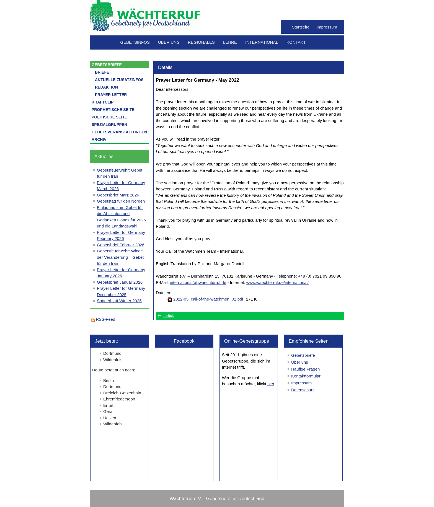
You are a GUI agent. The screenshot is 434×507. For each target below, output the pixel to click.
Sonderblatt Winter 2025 (119, 300)
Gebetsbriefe (107, 65)
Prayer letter (111, 94)
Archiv (99, 139)
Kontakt (296, 42)
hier (270, 383)
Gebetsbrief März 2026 (118, 195)
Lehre (230, 42)
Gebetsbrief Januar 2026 (120, 282)
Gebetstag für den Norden (121, 201)
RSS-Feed (103, 319)
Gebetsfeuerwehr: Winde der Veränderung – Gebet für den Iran (120, 257)
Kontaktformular (306, 376)
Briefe (102, 72)
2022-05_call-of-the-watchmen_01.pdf (208, 299)
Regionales (201, 42)
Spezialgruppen (109, 124)
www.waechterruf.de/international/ (277, 282)
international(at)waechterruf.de (198, 282)
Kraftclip (102, 102)
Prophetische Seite (113, 109)
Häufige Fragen (305, 369)
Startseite (300, 27)
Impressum (327, 27)
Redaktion (106, 87)
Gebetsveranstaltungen (119, 132)
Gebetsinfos (135, 42)
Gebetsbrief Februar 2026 (120, 244)
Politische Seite (109, 117)
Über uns (169, 42)
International (261, 42)
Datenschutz (302, 389)
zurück (168, 316)
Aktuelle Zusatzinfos (119, 79)
